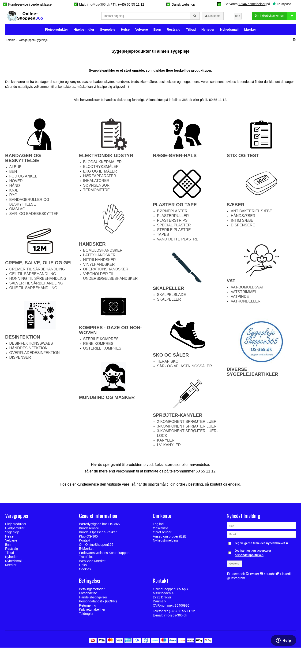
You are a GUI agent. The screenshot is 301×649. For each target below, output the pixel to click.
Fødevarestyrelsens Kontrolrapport (104, 554)
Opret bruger (162, 534)
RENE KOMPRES (98, 345)
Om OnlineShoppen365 (96, 546)
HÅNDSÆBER (243, 217)
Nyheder (207, 31)
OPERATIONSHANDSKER (105, 271)
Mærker (250, 31)
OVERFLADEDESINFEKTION (34, 354)
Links (83, 566)
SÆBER (236, 206)
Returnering (87, 607)
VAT (231, 282)
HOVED (16, 182)
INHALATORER (96, 182)
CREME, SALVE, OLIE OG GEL (39, 264)
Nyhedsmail (229, 31)
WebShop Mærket (92, 562)
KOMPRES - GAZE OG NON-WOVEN (110, 332)
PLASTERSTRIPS (172, 222)
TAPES (163, 236)
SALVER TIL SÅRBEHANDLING (36, 285)
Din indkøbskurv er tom (275, 16)
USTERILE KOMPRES (102, 350)
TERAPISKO (168, 363)
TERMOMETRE (96, 192)
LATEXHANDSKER (99, 257)
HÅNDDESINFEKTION (28, 350)
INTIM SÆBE (242, 222)
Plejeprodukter (56, 31)
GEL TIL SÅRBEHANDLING (32, 275)
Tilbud (191, 31)
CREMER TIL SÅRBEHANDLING (37, 271)
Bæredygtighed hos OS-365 (99, 525)
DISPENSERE (243, 227)
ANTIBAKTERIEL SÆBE (251, 213)
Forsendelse (88, 595)
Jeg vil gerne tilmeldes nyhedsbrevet (262, 543)
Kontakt (84, 542)
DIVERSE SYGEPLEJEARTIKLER (252, 373)
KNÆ (13, 192)
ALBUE (15, 168)
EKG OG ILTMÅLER (100, 173)
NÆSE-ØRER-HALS (175, 157)
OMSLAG (17, 211)
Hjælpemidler (84, 31)
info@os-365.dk (98, 4)
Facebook (237, 575)
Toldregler (86, 615)
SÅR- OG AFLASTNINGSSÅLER (184, 368)
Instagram (237, 580)
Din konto (212, 16)
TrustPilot (86, 558)
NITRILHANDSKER (99, 261)
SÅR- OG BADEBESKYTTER (34, 215)
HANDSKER (92, 245)
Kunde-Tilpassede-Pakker (98, 534)
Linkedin (286, 575)
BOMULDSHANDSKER (103, 252)
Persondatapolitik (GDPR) (98, 603)
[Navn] (261, 527)
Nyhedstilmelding (165, 542)
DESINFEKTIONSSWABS (31, 345)
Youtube (270, 575)
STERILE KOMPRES (101, 341)
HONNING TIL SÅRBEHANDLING (38, 280)
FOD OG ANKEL (23, 178)
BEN (13, 173)
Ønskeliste (160, 530)
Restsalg (173, 31)
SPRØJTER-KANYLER (177, 416)
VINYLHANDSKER (99, 266)
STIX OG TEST (243, 157)
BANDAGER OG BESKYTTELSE (23, 160)
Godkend (235, 565)
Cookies (85, 571)
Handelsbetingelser (93, 599)
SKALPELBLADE (171, 296)
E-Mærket (86, 550)
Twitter (254, 575)
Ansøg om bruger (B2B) (170, 538)
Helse (125, 31)
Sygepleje (107, 31)
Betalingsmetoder (92, 590)
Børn (157, 31)
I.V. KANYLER (169, 447)
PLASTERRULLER (173, 217)
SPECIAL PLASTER (174, 227)
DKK (237, 16)
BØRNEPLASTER (172, 213)
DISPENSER (20, 359)
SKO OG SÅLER (171, 356)
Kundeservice (89, 530)
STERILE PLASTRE (174, 231)
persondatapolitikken (249, 556)
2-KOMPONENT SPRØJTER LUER (187, 423)
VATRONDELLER (246, 303)
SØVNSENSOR (96, 187)
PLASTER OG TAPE (175, 206)
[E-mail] (261, 536)
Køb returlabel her (92, 611)
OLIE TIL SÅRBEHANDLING (33, 289)
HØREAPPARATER (99, 178)
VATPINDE (240, 298)
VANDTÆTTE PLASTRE (178, 241)
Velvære (141, 31)
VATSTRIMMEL (244, 293)
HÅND (14, 187)
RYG (13, 197)
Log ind (158, 525)
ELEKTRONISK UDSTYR (106, 157)
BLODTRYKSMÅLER (101, 168)
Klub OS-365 (88, 538)
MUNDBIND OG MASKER (107, 399)
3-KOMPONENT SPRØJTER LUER (187, 428)
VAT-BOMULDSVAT (247, 289)
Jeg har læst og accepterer (253, 554)
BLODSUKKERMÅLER (102, 164)
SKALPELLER (168, 289)
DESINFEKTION (22, 338)
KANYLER (166, 442)
